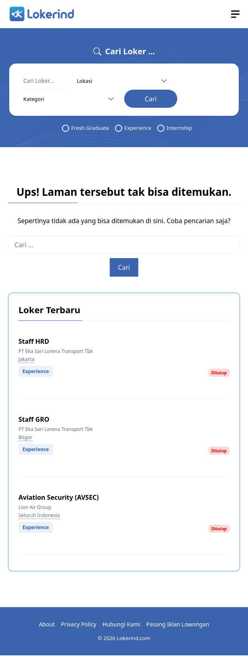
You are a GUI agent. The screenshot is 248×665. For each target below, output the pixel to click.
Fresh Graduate (85, 128)
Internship (174, 128)
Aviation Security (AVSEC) (58, 497)
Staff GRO (33, 419)
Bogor (25, 437)
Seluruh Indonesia (39, 515)
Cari (151, 98)
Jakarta (26, 359)
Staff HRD (33, 341)
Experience (133, 128)
